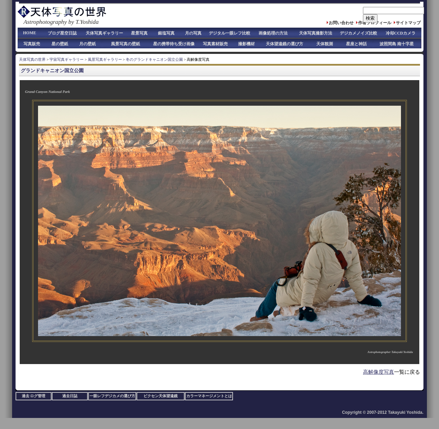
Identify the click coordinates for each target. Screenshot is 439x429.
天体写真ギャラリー (104, 33)
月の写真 (193, 33)
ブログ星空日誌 (62, 33)
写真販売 (32, 43)
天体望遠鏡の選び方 (284, 43)
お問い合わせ (341, 22)
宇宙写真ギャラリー (66, 59)
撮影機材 (246, 43)
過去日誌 (69, 396)
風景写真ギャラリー (105, 59)
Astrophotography (45, 22)
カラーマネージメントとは (209, 396)
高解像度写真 (378, 372)
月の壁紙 (87, 43)
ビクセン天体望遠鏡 (160, 396)
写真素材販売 (215, 43)
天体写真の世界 (32, 59)
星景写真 (139, 33)
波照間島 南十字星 (397, 43)
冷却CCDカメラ (400, 33)
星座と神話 (356, 43)
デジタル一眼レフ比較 (229, 33)
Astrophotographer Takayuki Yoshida (390, 352)
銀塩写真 (166, 33)
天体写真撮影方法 (315, 33)
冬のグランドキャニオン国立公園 (154, 59)
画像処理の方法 (273, 33)
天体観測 (324, 43)
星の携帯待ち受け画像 (174, 43)
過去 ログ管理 (34, 396)
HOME (29, 32)
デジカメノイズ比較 (358, 33)
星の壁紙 (60, 43)
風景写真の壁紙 (125, 43)
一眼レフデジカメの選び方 (112, 396)
